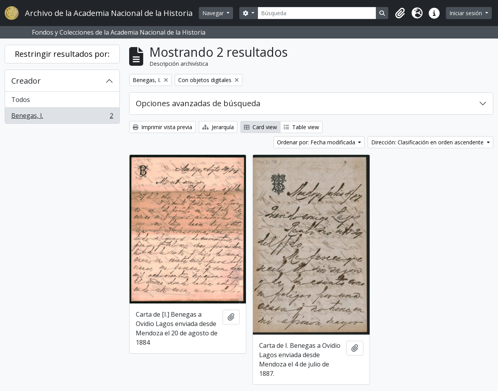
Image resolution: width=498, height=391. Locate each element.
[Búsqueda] (317, 13)
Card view (260, 127)
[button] (400, 13)
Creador (26, 80)
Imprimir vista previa (162, 127)
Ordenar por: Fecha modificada (317, 142)
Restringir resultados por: (62, 54)
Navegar (213, 13)
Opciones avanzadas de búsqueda (198, 103)
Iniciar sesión (466, 13)
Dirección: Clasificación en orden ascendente (428, 142)
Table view (301, 127)
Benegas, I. (62, 117)
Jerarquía (218, 127)
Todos (20, 99)
